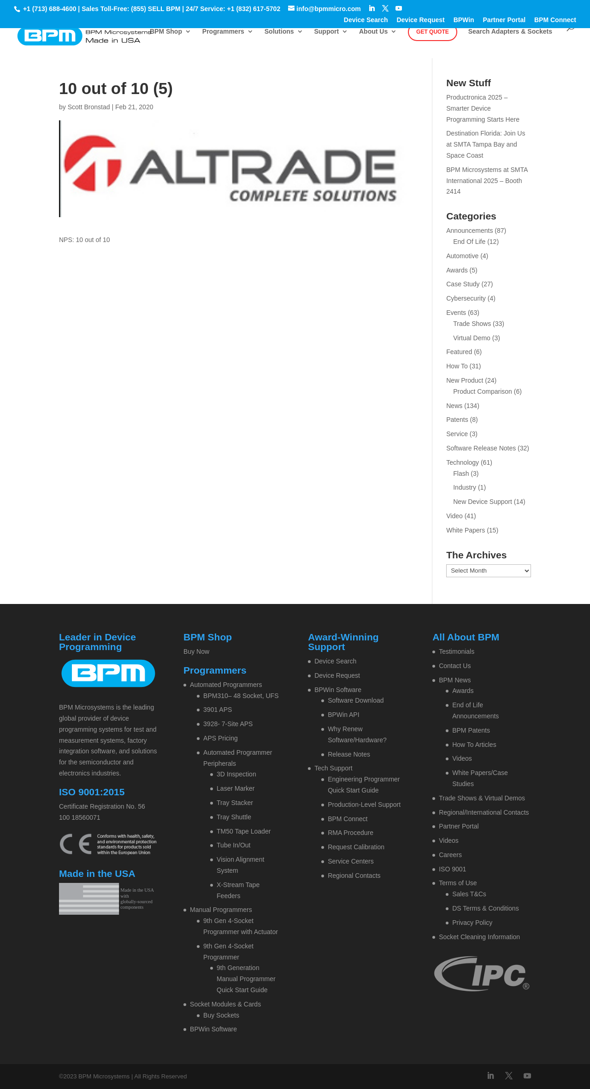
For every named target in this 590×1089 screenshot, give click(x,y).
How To (456, 366)
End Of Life (469, 241)
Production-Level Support (364, 804)
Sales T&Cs (469, 894)
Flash (461, 473)
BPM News (455, 680)
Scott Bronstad (89, 107)
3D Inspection (236, 774)
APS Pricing (220, 738)
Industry (464, 487)
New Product (464, 380)
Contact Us (455, 665)
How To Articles (474, 744)
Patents (457, 419)
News (454, 405)
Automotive (462, 256)
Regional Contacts (354, 875)
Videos (462, 758)
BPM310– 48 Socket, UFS (240, 695)
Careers (450, 854)
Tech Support (333, 768)
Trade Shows (472, 323)
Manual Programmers (221, 909)
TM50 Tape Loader (244, 831)
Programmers (223, 31)
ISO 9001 (452, 869)
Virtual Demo (471, 338)
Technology (462, 462)
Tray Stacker (235, 802)
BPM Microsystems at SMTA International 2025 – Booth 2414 (486, 180)
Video (454, 516)
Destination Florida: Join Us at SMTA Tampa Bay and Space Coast (485, 144)
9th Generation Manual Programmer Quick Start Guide (246, 979)
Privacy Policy (472, 922)
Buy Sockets (221, 1015)
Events (456, 312)
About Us (373, 31)
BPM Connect (555, 20)
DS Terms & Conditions (485, 908)
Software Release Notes (481, 448)
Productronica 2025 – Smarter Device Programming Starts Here (482, 108)
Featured (459, 351)
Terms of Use (458, 883)
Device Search (366, 20)
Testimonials (456, 651)
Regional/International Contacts (484, 812)
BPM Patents (471, 730)
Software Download (356, 700)
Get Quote (432, 32)
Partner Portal (504, 20)
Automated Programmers (226, 684)
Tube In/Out (233, 845)
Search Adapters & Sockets (510, 31)
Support (326, 31)
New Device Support (482, 501)
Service (457, 434)
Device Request (420, 20)
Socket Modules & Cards (225, 1004)
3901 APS (217, 709)
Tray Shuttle (234, 817)
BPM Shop (166, 31)
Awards (456, 270)
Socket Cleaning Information (479, 937)
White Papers (465, 530)
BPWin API (343, 714)
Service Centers (351, 861)
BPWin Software (213, 1029)
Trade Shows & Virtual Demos (482, 798)
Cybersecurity (466, 298)
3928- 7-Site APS (228, 724)
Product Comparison (482, 391)
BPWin (464, 20)
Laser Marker (235, 788)
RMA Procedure (350, 832)
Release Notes (349, 754)
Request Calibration (356, 847)
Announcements (469, 230)
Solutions (279, 31)
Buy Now (196, 651)
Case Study (462, 284)
